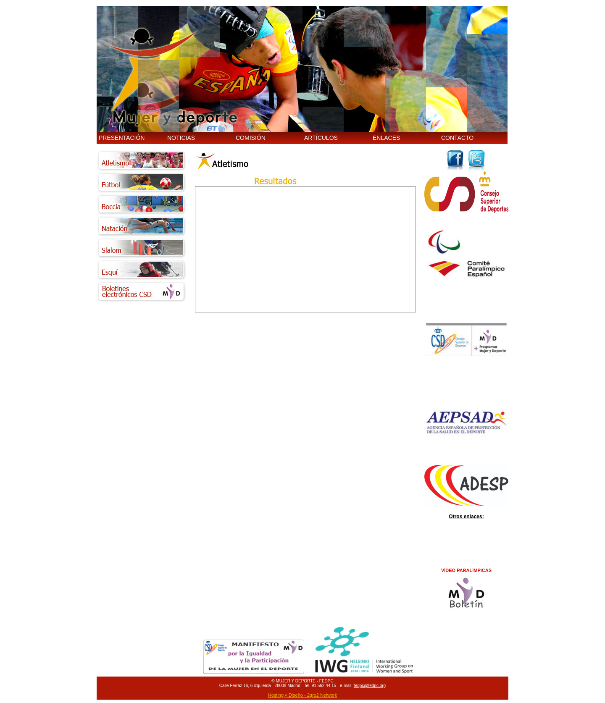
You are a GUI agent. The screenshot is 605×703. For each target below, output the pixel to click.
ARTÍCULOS (321, 137)
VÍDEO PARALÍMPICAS (466, 570)
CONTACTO (457, 137)
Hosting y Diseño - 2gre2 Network (302, 695)
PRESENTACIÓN (122, 137)
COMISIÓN (251, 137)
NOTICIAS (181, 137)
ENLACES (386, 137)
